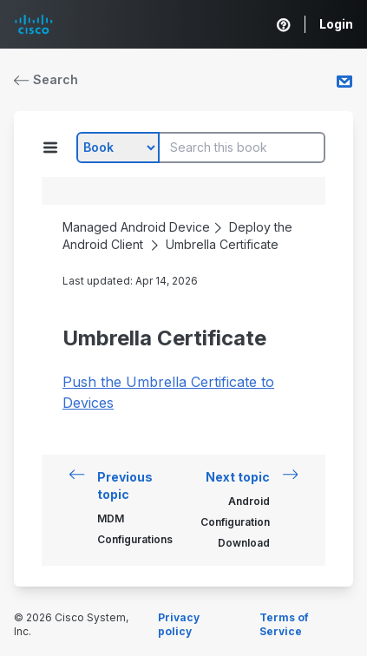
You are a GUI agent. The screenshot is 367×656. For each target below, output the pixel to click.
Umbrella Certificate (222, 244)
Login (336, 23)
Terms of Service (284, 624)
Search (46, 79)
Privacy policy (179, 624)
